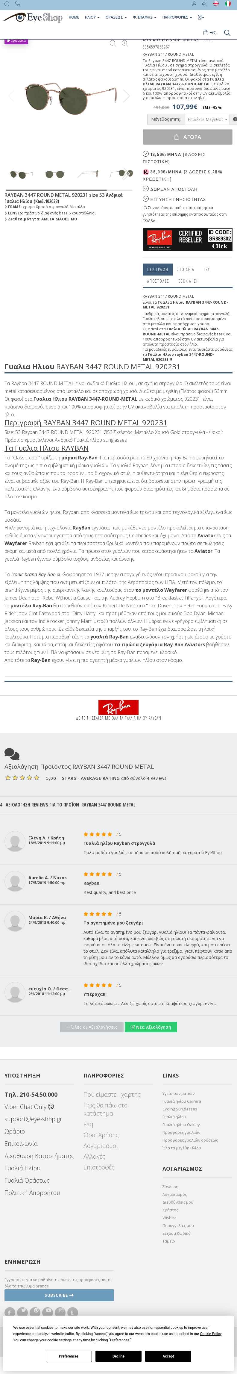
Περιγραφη (157, 269)
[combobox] (207, 119)
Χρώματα (16, 40)
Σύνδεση (170, 1186)
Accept (168, 1356)
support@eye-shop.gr (33, 1119)
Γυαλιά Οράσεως (27, 1180)
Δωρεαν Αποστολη (170, 189)
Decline (118, 1356)
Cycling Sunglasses (179, 1109)
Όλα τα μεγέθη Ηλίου (181, 1148)
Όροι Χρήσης (101, 1135)
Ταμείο (168, 1241)
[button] (127, 96)
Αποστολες (158, 281)
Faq (88, 1124)
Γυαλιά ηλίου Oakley (181, 1124)
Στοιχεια (186, 269)
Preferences (69, 1356)
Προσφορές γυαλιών (181, 1132)
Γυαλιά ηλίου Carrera (181, 1101)
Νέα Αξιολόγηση (151, 1027)
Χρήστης (170, 1210)
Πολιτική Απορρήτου (32, 1193)
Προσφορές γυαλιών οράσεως (190, 1140)
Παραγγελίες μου (178, 1225)
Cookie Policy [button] (210, 1334)
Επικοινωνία (21, 1144)
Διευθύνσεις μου (177, 1202)
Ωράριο (14, 1131)
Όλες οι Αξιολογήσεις (92, 1027)
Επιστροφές (99, 1167)
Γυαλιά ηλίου (174, 1116)
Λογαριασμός (174, 1194)
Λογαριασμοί (100, 1146)
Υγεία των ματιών (178, 1093)
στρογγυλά (220, 313)
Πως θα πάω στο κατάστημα (105, 1109)
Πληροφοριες (177, 17)
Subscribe (59, 1295)
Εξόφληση (188, 281)
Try (206, 269)
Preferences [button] (119, 1340)
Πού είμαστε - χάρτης (112, 1094)
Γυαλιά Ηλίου (22, 1168)
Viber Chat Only (29, 1107)
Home (74, 17)
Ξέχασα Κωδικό (176, 1233)
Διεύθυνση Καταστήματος (39, 1156)
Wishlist (169, 1217)
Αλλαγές (94, 1156)
